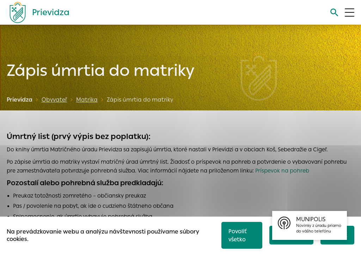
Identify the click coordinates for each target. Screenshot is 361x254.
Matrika (87, 99)
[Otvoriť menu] (349, 12)
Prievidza (19, 99)
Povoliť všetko (237, 235)
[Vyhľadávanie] (334, 12)
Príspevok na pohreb (282, 170)
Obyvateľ (54, 99)
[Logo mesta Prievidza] (37, 12)
